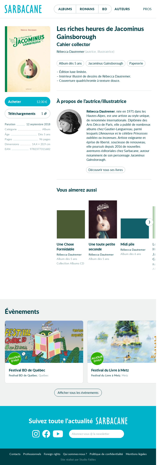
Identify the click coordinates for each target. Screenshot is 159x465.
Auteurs (122, 9)
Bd (106, 8)
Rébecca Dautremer (71, 51)
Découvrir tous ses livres (105, 169)
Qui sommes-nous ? (75, 455)
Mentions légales (136, 455)
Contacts (14, 455)
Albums (65, 9)
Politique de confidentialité (106, 455)
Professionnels (32, 455)
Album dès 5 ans (70, 63)
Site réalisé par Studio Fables (78, 461)
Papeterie (136, 63)
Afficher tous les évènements (78, 394)
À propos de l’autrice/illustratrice (91, 101)
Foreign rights (52, 455)
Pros (147, 9)
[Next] (149, 222)
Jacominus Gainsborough (105, 63)
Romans (87, 9)
